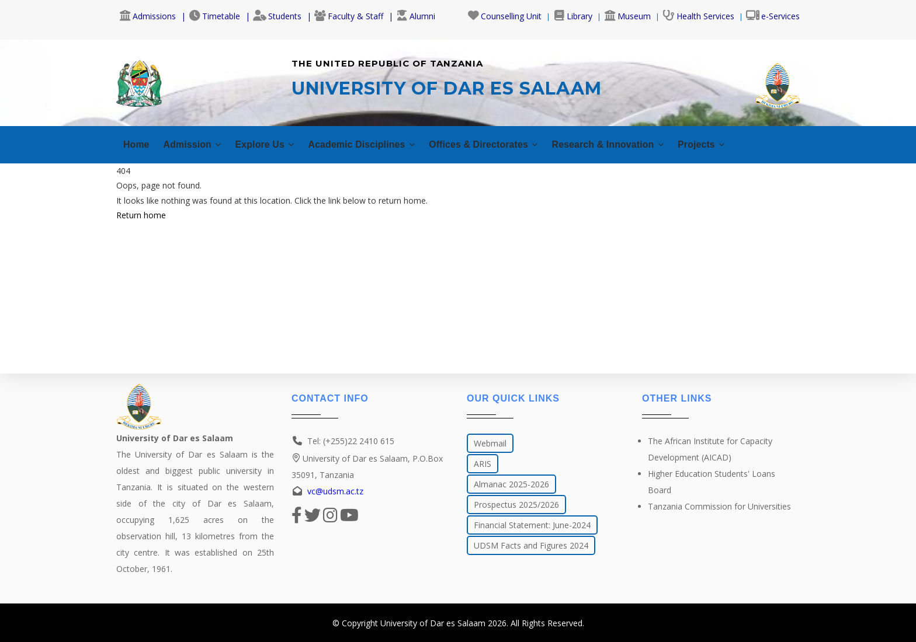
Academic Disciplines (380, 144)
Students (277, 16)
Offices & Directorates (513, 144)
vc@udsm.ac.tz (335, 491)
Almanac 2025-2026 (511, 484)
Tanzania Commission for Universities (719, 506)
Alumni (415, 16)
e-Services (773, 16)
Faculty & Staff (348, 16)
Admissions (147, 16)
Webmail (490, 443)
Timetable (214, 16)
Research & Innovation (648, 144)
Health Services (698, 16)
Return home (141, 215)
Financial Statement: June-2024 (532, 525)
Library (572, 16)
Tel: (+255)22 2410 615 (350, 440)
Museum (627, 16)
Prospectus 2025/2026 (516, 504)
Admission (196, 144)
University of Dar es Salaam (432, 623)
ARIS (482, 463)
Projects (750, 144)
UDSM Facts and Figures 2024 (531, 545)
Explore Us (274, 144)
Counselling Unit (504, 16)
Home (137, 144)
